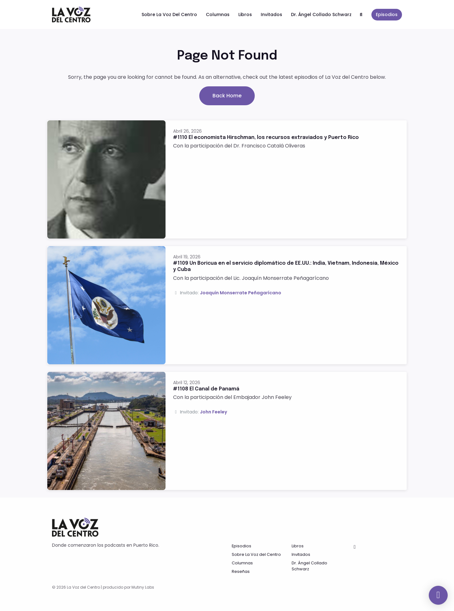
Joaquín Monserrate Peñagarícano (240, 293)
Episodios (387, 14)
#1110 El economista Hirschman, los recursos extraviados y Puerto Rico (266, 137)
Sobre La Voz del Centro (169, 14)
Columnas (218, 14)
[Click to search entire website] (361, 14)
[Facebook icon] (355, 547)
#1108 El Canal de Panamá (206, 389)
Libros (245, 14)
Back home (227, 95)
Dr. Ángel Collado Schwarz (321, 14)
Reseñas (241, 571)
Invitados (271, 14)
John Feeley (213, 412)
